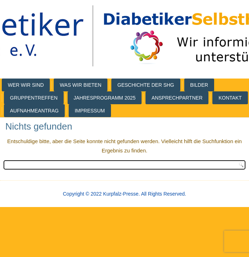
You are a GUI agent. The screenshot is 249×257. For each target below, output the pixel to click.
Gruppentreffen (34, 98)
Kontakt (230, 98)
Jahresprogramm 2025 (105, 98)
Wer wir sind (26, 85)
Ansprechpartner (177, 98)
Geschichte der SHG (145, 85)
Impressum (90, 111)
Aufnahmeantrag (34, 111)
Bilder (199, 85)
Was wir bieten (80, 85)
